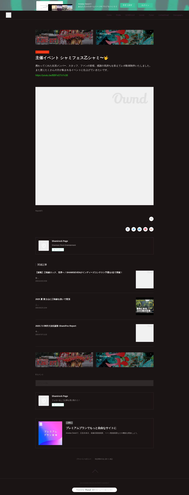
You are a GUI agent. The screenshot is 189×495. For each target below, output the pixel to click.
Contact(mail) (163, 15)
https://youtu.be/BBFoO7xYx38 (51, 75)
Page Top (94, 471)
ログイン (145, 5)
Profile (118, 15)
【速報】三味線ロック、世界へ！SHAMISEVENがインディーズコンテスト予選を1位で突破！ (79, 272)
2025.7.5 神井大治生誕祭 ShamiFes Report (55, 326)
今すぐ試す (127, 5)
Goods (141, 15)
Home (109, 15)
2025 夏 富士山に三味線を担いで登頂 (52, 299)
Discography (178, 15)
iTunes (151, 15)
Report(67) (39, 211)
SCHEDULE (130, 15)
